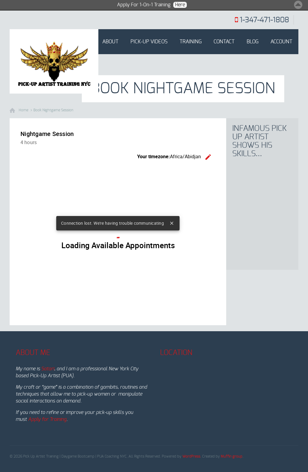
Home (83, 41)
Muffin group (231, 456)
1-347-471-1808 (264, 20)
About (110, 41)
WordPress (191, 456)
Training (191, 41)
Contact (224, 41)
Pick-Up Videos (149, 41)
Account (281, 41)
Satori (47, 368)
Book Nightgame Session (53, 110)
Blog (252, 41)
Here (180, 4)
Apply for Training (47, 419)
